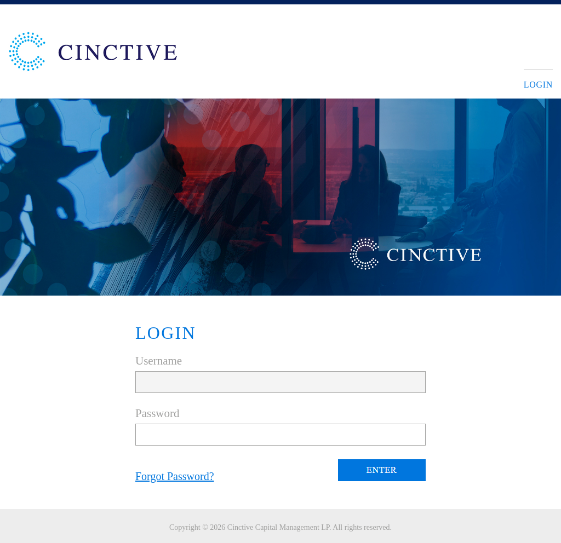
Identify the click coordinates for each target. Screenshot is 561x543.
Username (158, 360)
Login (538, 84)
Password (157, 413)
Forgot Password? (174, 476)
